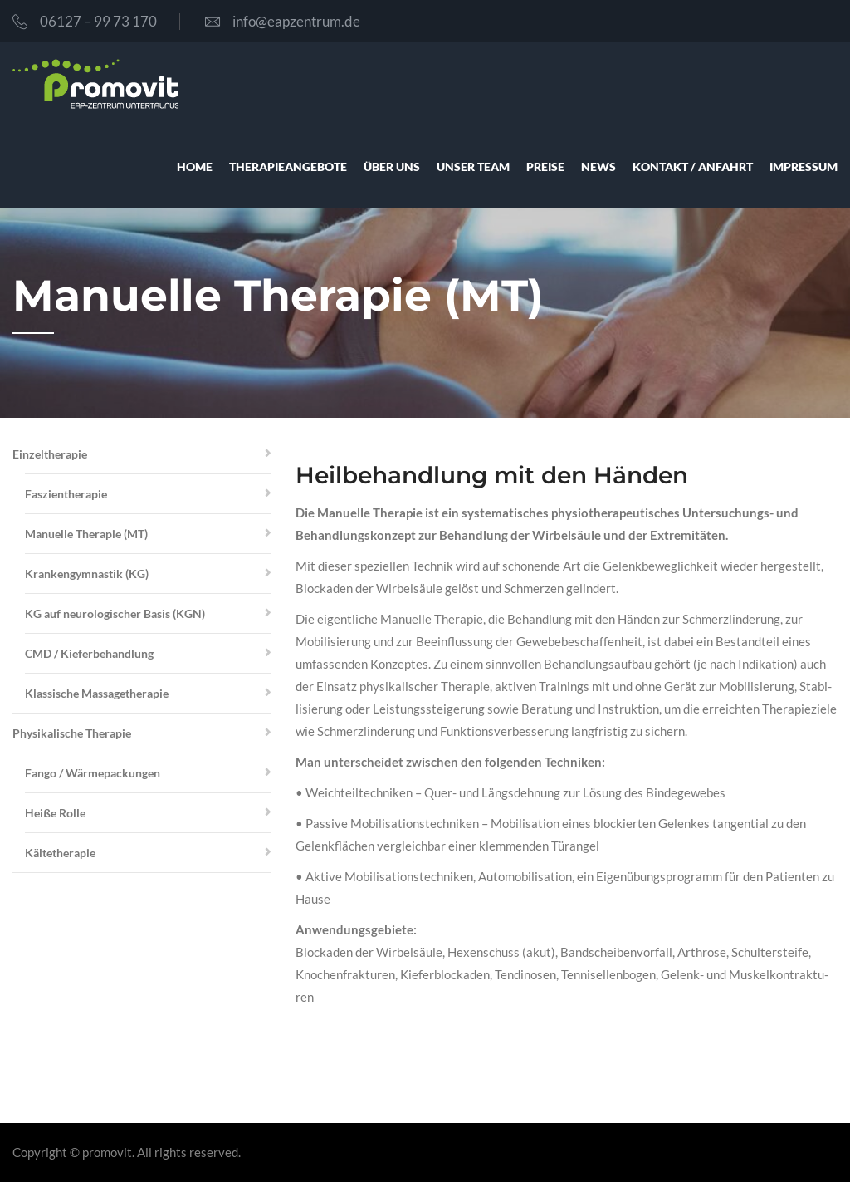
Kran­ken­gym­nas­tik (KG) (87, 573)
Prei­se (545, 166)
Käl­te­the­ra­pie (60, 853)
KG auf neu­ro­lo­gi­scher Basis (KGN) (115, 613)
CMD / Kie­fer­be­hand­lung (89, 653)
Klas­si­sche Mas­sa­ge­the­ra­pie (97, 693)
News (598, 166)
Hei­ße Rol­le (55, 813)
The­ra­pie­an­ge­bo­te (288, 166)
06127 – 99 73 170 (84, 21)
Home (194, 166)
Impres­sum (803, 166)
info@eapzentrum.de (282, 21)
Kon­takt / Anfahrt (693, 166)
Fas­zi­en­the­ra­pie (66, 494)
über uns (392, 166)
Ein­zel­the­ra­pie (49, 454)
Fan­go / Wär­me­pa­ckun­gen (92, 773)
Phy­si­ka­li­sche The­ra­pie (71, 733)
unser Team (473, 166)
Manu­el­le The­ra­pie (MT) (86, 534)
